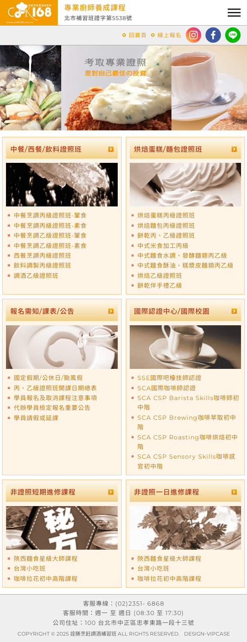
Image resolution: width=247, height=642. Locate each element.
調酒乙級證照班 (36, 276)
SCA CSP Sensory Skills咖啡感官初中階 (186, 461)
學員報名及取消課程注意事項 (55, 398)
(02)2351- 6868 (139, 603)
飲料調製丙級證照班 (42, 265)
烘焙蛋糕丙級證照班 (166, 215)
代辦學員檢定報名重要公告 (52, 408)
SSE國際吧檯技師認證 (169, 378)
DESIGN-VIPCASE (207, 633)
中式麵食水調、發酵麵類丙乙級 (182, 255)
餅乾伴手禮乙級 (159, 285)
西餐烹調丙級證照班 (42, 255)
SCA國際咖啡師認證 (166, 388)
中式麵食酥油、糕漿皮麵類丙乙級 (185, 265)
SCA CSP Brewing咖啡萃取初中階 (186, 422)
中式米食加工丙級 (163, 246)
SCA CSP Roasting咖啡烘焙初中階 (187, 442)
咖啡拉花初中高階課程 (46, 579)
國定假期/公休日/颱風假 (48, 378)
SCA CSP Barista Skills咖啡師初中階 (188, 402)
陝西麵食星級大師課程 (46, 558)
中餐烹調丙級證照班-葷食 (50, 215)
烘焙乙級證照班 (159, 276)
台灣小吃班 (30, 568)
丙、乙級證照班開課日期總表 (55, 388)
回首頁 (138, 35)
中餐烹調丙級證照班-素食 (50, 226)
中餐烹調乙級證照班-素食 (50, 246)
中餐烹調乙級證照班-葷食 (50, 235)
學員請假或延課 (36, 418)
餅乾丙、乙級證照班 (166, 235)
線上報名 (170, 35)
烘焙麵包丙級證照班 (166, 226)
